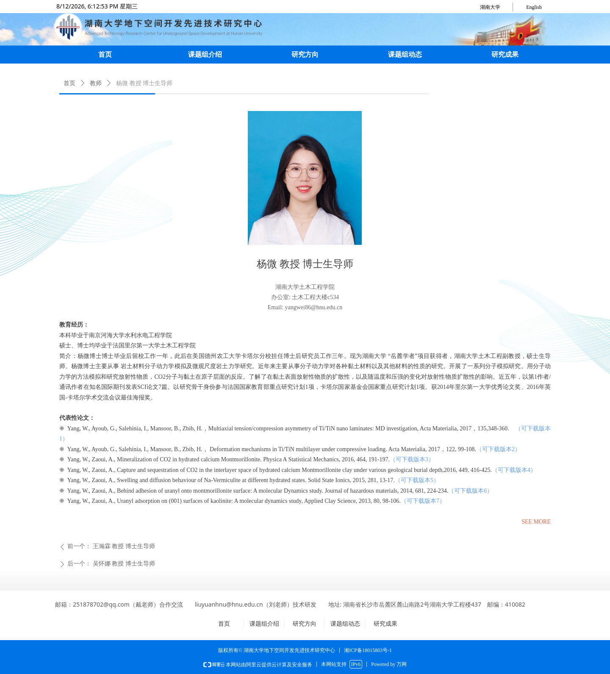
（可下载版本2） (498, 449)
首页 (69, 83)
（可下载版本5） (417, 480)
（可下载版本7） (423, 501)
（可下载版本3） (412, 459)
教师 (96, 83)
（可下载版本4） (514, 470)
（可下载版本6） (470, 491)
